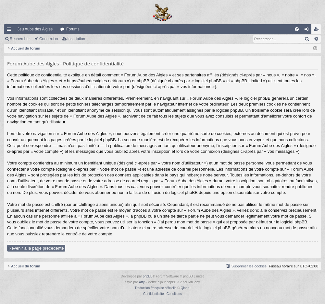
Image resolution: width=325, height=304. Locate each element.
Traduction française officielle (156, 288)
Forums (73, 29)
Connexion (48, 39)
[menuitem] (297, 29)
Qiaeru (185, 288)
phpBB (148, 276)
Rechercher (20, 39)
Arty (142, 282)
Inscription (76, 39)
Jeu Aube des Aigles (35, 29)
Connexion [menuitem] (308, 30)
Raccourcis (10, 30)
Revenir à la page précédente (36, 248)
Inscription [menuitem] (317, 30)
